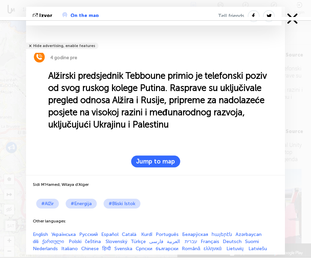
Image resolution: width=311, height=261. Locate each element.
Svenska (123, 249)
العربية (174, 241)
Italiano (69, 249)
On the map (81, 16)
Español (109, 234)
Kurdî (146, 234)
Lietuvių (235, 249)
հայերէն (222, 234)
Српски (144, 249)
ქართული (53, 241)
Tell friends (231, 16)
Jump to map (155, 161)
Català (130, 234)
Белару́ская (195, 234)
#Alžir (47, 203)
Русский (88, 234)
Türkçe (138, 241)
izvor (43, 16)
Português (167, 234)
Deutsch (232, 241)
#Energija (81, 203)
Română (191, 249)
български (167, 249)
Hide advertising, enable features (64, 46)
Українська (63, 234)
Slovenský (116, 241)
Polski (75, 241)
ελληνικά (213, 249)
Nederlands (45, 249)
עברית (191, 241)
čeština (93, 241)
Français (210, 241)
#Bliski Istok (122, 203)
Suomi (252, 241)
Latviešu (257, 249)
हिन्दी (106, 249)
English (40, 234)
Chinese (90, 249)
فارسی (156, 241)
